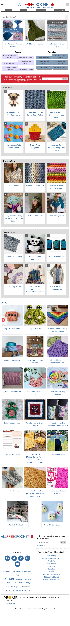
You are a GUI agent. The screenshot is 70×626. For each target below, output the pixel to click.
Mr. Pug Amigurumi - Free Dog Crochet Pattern (14, 115)
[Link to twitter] (14, 558)
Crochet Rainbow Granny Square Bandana (57, 330)
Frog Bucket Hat (35, 329)
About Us (6, 571)
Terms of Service (23, 590)
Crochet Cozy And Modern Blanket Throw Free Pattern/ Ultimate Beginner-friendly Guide (35, 458)
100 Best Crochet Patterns (26, 62)
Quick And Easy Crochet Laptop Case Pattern (56, 147)
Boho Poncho (13, 186)
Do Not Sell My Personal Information (17, 579)
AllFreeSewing (51, 564)
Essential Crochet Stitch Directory (35, 361)
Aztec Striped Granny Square (57, 45)
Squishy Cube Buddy (12, 360)
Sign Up (65, 79)
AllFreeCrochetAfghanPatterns (51, 558)
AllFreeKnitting (51, 556)
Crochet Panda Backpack (35, 258)
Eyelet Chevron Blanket (12, 391)
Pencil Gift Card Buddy (52, 525)
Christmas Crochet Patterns (60, 56)
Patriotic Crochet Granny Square (35, 424)
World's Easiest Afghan (35, 44)
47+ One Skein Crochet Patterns (13, 45)
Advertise (16, 571)
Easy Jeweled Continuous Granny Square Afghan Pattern (35, 289)
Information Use (24, 81)
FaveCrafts (51, 561)
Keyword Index (10, 583)
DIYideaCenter (51, 566)
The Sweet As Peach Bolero (35, 392)
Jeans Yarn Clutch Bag (13, 257)
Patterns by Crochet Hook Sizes (10, 68)
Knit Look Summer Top (56, 257)
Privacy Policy (24, 583)
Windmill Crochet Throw (18, 525)
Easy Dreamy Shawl (56, 216)
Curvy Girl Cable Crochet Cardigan (56, 288)
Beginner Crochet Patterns (44, 62)
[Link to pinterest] (21, 558)
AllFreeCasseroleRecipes (51, 579)
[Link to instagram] (27, 558)
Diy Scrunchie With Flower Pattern (14, 146)
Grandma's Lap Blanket (35, 186)
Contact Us (26, 571)
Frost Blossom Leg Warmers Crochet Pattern (58, 424)
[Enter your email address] (48, 542)
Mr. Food (51, 571)
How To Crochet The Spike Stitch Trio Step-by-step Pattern (35, 493)
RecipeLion (51, 569)
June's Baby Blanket (13, 287)
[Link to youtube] (17, 564)
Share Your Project (12, 586)
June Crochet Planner (12, 454)
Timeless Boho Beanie (35, 216)
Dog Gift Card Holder (12, 329)
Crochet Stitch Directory (26, 57)
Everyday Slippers (12, 491)
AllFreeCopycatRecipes (51, 577)
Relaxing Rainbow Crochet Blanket (56, 187)
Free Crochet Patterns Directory (9, 56)
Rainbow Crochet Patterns (60, 62)
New (4, 303)
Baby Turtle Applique (12, 423)
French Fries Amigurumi (35, 146)
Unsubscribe (9, 590)
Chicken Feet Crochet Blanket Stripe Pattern (35, 113)
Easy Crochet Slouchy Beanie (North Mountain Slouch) (14, 218)
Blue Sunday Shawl (58, 454)
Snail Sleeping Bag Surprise (58, 392)
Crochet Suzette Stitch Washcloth (57, 492)
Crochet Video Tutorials (26, 69)
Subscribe (26, 586)
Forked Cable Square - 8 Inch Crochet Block (58, 361)
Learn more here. (10, 603)
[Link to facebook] (7, 558)
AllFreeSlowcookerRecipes (51, 574)
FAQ (17, 575)
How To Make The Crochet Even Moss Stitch (56, 115)
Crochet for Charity (10, 63)
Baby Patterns (44, 67)
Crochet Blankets (44, 57)
